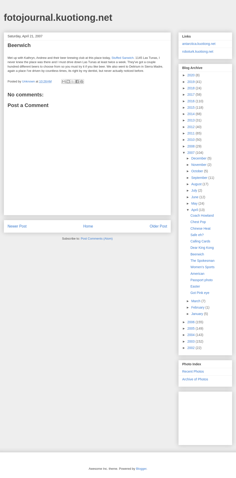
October (197, 171)
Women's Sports (202, 267)
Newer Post (17, 226)
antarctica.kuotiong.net (198, 44)
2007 (191, 153)
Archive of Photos (195, 379)
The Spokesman (202, 261)
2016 (191, 101)
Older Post (158, 226)
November (199, 165)
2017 (191, 94)
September (199, 178)
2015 (191, 107)
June (195, 197)
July (194, 190)
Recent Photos (193, 371)
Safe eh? (197, 235)
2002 (191, 348)
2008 (191, 146)
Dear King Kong (202, 248)
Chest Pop (198, 222)
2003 (191, 341)
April (195, 210)
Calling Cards (200, 241)
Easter (195, 286)
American (197, 274)
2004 (191, 335)
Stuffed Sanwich (123, 58)
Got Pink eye (199, 293)
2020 (191, 75)
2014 (191, 114)
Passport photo (201, 280)
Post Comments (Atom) (97, 238)
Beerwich (197, 254)
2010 (191, 140)
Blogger (141, 468)
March (196, 301)
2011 (191, 133)
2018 (191, 88)
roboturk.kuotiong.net (197, 51)
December (199, 158)
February (198, 307)
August (196, 184)
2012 (191, 127)
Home (88, 226)
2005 (191, 328)
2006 (191, 322)
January (197, 314)
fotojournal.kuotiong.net (58, 17)
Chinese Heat (200, 228)
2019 (191, 82)
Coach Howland (202, 215)
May (194, 203)
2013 (191, 120)
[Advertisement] (205, 417)
